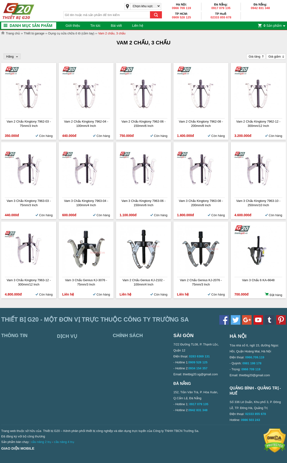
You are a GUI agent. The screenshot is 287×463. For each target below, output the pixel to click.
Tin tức (95, 25)
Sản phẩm (273, 25)
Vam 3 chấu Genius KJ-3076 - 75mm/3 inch (86, 282)
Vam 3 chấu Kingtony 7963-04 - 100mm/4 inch (86, 203)
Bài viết (116, 25)
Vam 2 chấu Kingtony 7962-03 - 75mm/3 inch (29, 124)
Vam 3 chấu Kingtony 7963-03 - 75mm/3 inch (29, 203)
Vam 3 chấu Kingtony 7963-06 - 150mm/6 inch (143, 203)
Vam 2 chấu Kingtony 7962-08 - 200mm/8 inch (201, 124)
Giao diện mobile (17, 448)
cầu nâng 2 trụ (41, 442)
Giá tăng (254, 56)
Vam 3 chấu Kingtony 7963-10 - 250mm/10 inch (258, 203)
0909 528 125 (181, 17)
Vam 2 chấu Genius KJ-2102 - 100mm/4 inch (143, 282)
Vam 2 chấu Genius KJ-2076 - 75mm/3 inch (201, 282)
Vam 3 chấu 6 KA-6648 (258, 280)
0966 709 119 (181, 8)
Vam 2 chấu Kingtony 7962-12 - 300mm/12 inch (258, 124)
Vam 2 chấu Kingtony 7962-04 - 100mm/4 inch (86, 124)
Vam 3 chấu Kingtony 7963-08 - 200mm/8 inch (201, 203)
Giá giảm (274, 56)
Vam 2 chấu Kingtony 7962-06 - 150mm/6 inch (143, 124)
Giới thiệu (73, 25)
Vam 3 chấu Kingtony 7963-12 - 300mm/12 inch (29, 282)
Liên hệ (137, 25)
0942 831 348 (260, 8)
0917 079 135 (221, 8)
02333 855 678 (220, 17)
